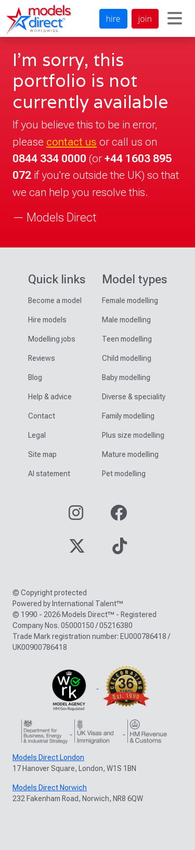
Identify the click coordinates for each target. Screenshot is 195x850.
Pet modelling (124, 473)
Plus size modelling (133, 435)
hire (113, 18)
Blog (35, 377)
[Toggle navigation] (175, 18)
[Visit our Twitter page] (77, 549)
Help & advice (50, 397)
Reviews (41, 358)
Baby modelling (126, 377)
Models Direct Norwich (49, 787)
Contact (41, 416)
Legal (37, 435)
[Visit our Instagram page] (76, 516)
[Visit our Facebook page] (118, 516)
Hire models (47, 320)
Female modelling (130, 300)
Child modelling (126, 358)
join (145, 18)
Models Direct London (48, 757)
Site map (42, 454)
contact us (71, 141)
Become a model (55, 300)
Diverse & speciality (133, 397)
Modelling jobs (51, 339)
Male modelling (126, 320)
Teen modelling (127, 339)
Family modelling (128, 416)
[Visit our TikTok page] (119, 549)
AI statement (49, 473)
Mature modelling (130, 454)
